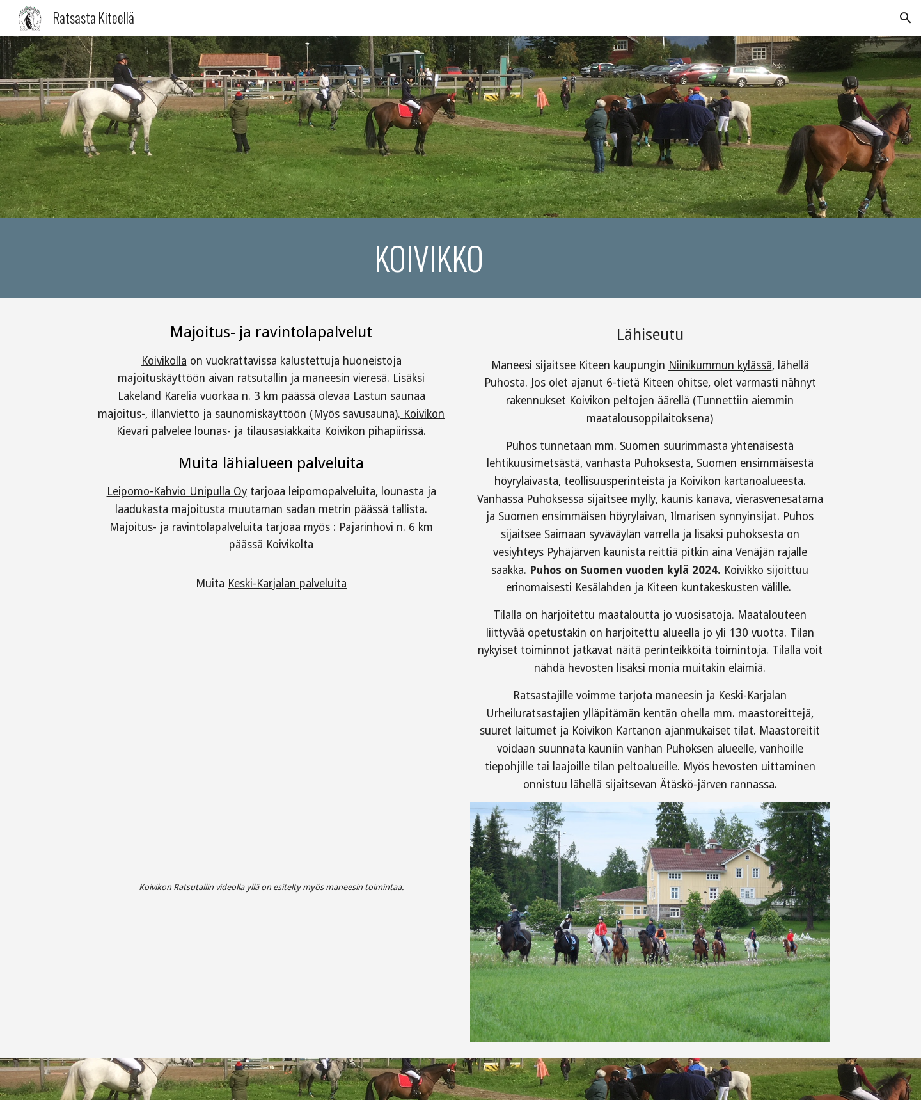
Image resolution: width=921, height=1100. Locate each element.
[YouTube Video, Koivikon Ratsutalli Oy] (271, 747)
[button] (905, 18)
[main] (428, 258)
